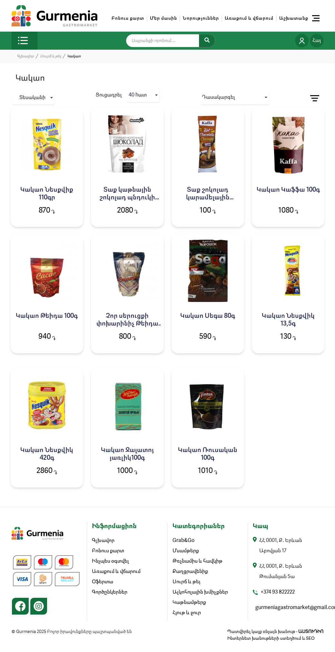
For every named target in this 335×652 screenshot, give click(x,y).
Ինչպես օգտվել (110, 561)
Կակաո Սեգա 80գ (207, 316)
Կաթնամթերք (189, 602)
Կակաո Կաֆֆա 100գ (288, 190)
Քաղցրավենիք (190, 571)
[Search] (207, 40)
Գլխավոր (25, 56)
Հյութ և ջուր (186, 613)
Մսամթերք (185, 551)
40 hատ (138, 95)
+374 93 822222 (278, 592)
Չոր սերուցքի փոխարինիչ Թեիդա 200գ (127, 324)
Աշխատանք (293, 18)
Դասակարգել (218, 97)
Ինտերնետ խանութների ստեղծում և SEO (271, 638)
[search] (166, 40)
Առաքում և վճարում (249, 18)
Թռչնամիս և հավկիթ (197, 561)
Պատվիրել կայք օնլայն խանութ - (275, 631)
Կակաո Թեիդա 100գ (47, 316)
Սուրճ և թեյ (50, 56)
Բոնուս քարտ (128, 18)
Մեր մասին (163, 18)
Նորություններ (201, 18)
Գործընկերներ (109, 592)
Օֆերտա (102, 582)
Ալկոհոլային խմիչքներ (200, 592)
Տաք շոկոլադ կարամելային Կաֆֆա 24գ (208, 198)
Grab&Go (183, 540)
